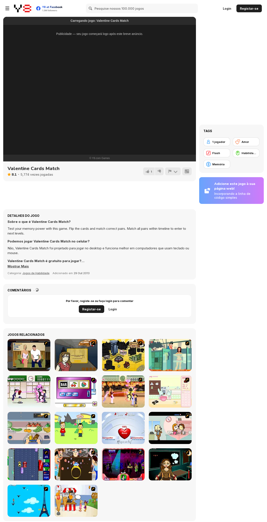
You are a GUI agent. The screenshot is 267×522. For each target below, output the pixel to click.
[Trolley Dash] (29, 428)
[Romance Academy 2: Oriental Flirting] (123, 391)
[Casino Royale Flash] (76, 391)
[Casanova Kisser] (123, 464)
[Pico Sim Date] (76, 355)
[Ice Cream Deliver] (76, 501)
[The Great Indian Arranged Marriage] (76, 464)
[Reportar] (173, 171)
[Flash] (216, 153)
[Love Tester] (123, 428)
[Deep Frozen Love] (170, 464)
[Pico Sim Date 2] (123, 355)
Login (227, 8)
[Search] (90, 8)
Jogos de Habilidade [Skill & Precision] (36, 273)
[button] (18, 266)
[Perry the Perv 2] (170, 355)
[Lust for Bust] (29, 355)
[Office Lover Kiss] (170, 428)
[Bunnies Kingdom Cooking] (170, 391)
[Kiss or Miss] (76, 428)
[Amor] (246, 142)
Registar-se (249, 8)
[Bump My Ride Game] (29, 464)
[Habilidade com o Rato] (246, 153)
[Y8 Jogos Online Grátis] (22, 8)
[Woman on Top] (29, 501)
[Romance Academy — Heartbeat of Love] (29, 391)
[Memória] (216, 164)
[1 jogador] (216, 142)
